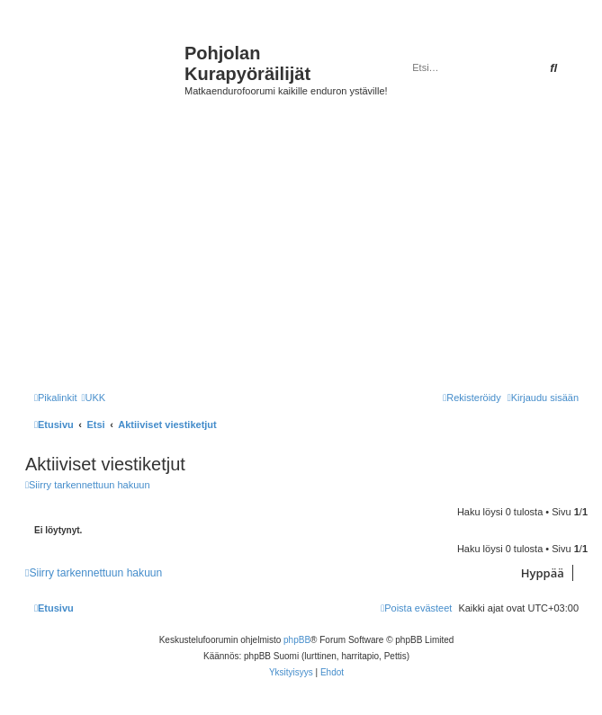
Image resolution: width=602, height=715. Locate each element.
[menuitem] (93, 397)
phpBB (296, 640)
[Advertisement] (311, 252)
